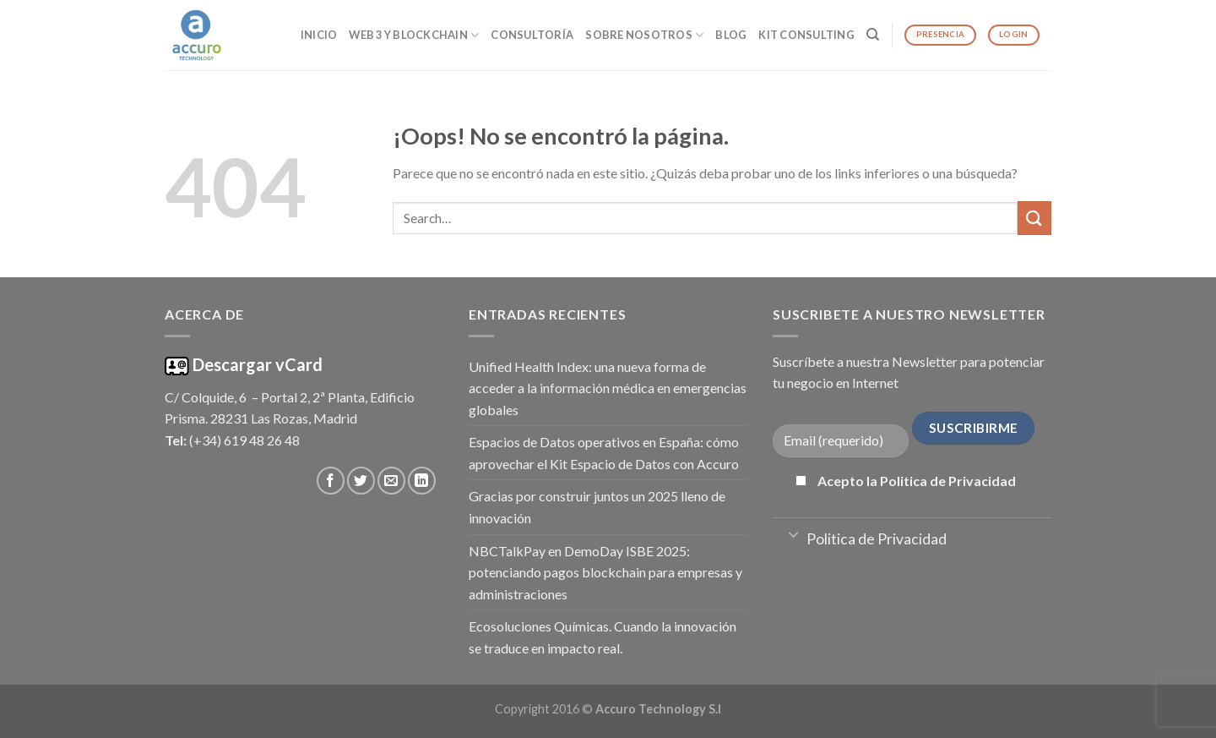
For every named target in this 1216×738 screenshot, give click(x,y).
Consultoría (532, 34)
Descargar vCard (256, 364)
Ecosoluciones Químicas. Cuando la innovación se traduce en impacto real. (602, 637)
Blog (730, 34)
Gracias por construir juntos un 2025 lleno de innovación (597, 507)
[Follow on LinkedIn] (422, 481)
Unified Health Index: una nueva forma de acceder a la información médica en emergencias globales (607, 388)
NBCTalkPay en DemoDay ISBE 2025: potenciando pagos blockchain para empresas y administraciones (605, 572)
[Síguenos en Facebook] (331, 481)
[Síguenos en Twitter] (361, 481)
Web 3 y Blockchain (414, 35)
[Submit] (1034, 217)
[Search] (872, 35)
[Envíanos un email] (391, 481)
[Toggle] (793, 533)
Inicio (319, 34)
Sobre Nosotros (644, 35)
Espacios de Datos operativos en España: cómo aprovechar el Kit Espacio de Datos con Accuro (604, 453)
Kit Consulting (806, 34)
